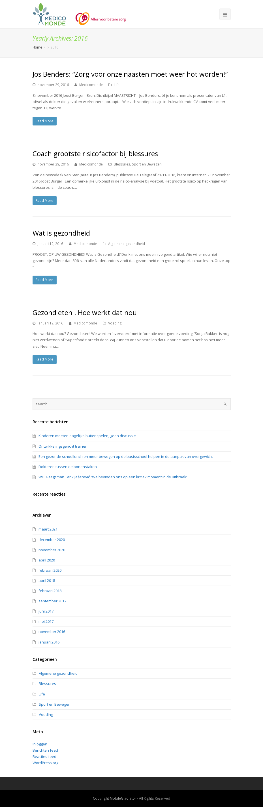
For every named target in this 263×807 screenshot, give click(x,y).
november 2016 (52, 631)
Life (116, 84)
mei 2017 (46, 621)
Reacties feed (44, 756)
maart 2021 (48, 529)
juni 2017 (46, 611)
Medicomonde (91, 84)
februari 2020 (50, 570)
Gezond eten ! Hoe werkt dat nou (85, 312)
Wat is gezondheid (61, 233)
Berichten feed (45, 750)
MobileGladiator (123, 798)
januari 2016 (49, 642)
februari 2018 (50, 590)
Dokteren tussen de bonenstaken (68, 466)
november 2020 (52, 549)
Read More (44, 121)
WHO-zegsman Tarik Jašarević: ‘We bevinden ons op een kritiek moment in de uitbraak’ (113, 476)
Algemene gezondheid (126, 243)
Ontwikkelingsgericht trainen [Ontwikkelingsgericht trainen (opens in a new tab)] (63, 446)
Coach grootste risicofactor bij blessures (95, 153)
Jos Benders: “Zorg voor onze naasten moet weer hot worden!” (130, 74)
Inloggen (40, 744)
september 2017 (52, 600)
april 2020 (47, 560)
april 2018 (47, 580)
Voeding (115, 323)
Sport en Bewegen (147, 164)
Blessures (122, 164)
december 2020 (52, 539)
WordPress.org (45, 762)
